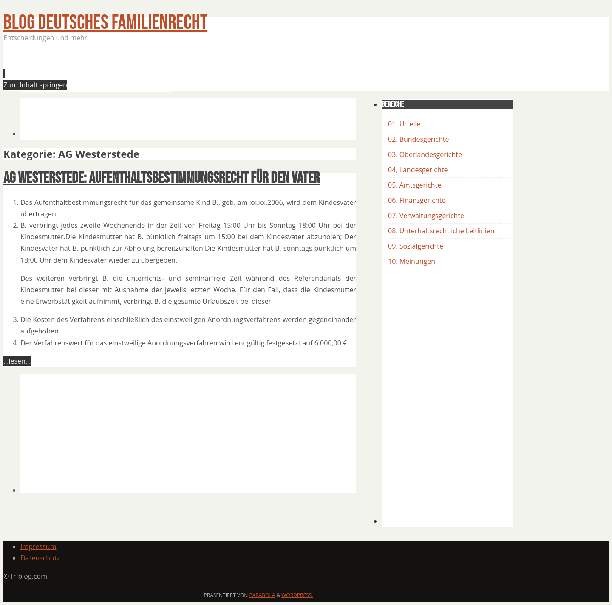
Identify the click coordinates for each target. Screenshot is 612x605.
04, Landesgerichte (418, 169)
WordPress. (297, 595)
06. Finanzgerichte (416, 200)
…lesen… (17, 361)
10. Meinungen (411, 261)
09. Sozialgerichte (415, 246)
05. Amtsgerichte (414, 185)
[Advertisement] (175, 69)
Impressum (38, 546)
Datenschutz (40, 558)
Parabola (262, 595)
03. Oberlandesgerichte (425, 154)
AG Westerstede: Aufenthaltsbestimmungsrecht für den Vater (161, 178)
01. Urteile (404, 124)
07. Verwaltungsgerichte (426, 215)
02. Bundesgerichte (418, 139)
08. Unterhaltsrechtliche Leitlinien (441, 230)
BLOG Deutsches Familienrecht (105, 23)
